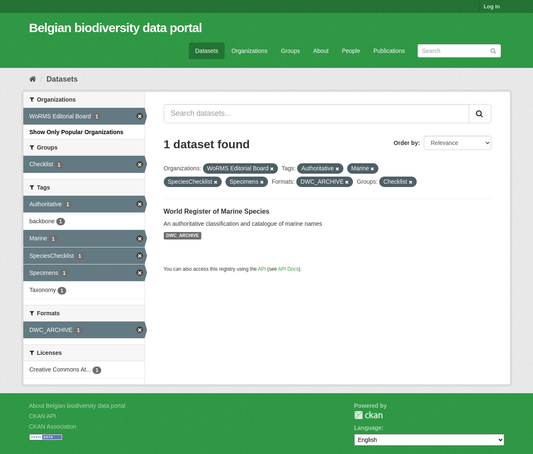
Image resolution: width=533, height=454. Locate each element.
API (262, 269)
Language (368, 427)
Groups (290, 50)
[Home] (32, 79)
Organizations (250, 50)
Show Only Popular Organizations (77, 132)
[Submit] (493, 50)
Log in (492, 6)
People (351, 50)
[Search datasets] (459, 50)
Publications (389, 50)
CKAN (368, 415)
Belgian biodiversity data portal (115, 28)
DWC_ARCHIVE (182, 235)
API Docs (288, 269)
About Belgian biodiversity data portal (77, 405)
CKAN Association (53, 426)
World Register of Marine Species (217, 211)
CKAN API (42, 416)
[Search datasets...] (316, 113)
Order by (406, 143)
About (321, 50)
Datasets (206, 50)
